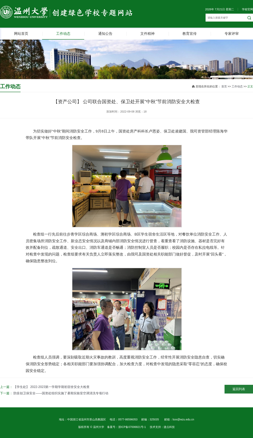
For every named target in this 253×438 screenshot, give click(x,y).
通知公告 (105, 34)
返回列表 (238, 389)
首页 (224, 86)
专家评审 (232, 34)
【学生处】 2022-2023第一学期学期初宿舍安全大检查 (51, 387)
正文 (250, 86)
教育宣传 (189, 34)
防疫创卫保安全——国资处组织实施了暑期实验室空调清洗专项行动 (60, 393)
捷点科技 (169, 427)
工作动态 (63, 34)
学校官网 (247, 9)
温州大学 (98, 427)
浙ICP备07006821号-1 (132, 427)
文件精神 (147, 34)
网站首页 (21, 34)
